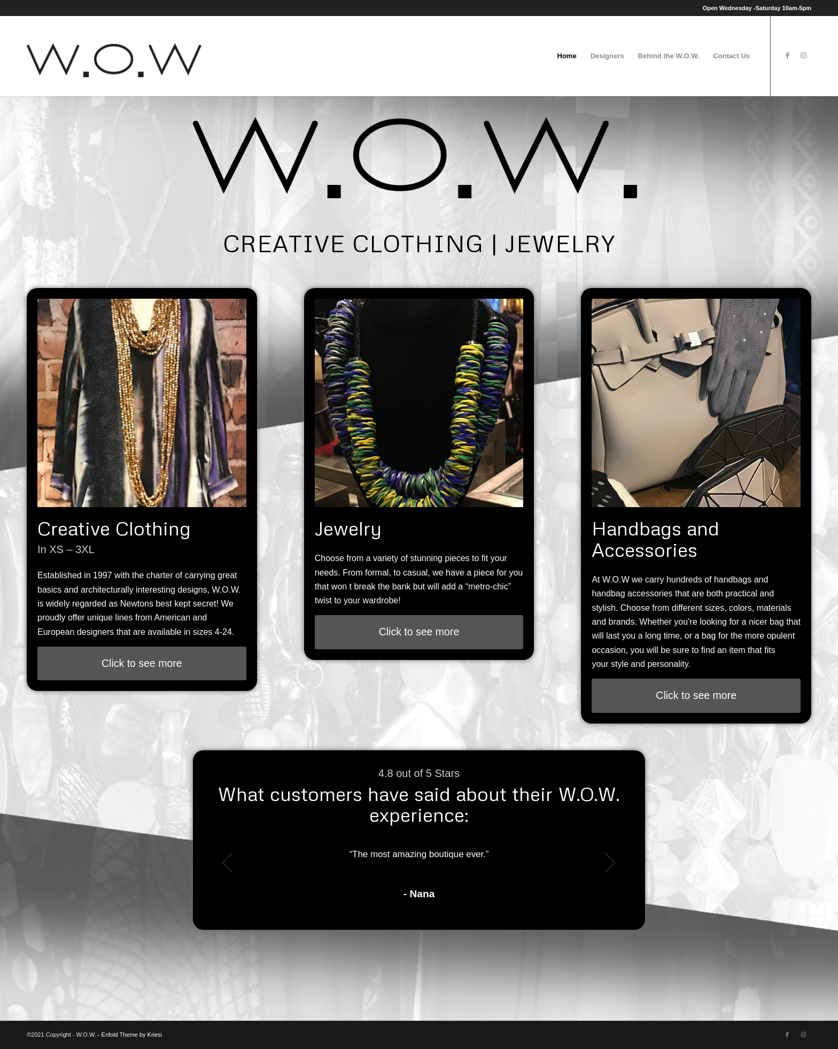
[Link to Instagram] (803, 56)
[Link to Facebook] (787, 56)
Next (610, 862)
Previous (228, 862)
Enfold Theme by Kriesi (132, 1034)
